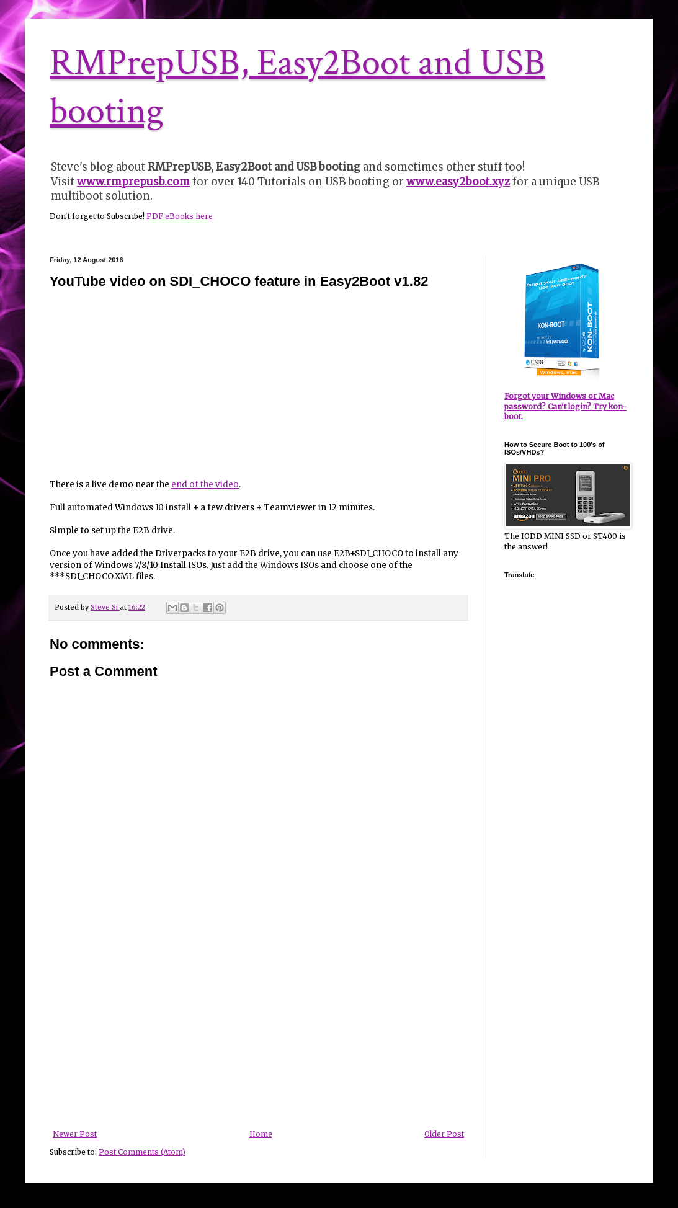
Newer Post (75, 1134)
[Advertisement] (259, 1036)
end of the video (205, 484)
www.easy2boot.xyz (458, 182)
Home (260, 1134)
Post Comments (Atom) (142, 1152)
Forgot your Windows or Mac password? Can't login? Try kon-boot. (565, 406)
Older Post (444, 1134)
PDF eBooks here (179, 216)
